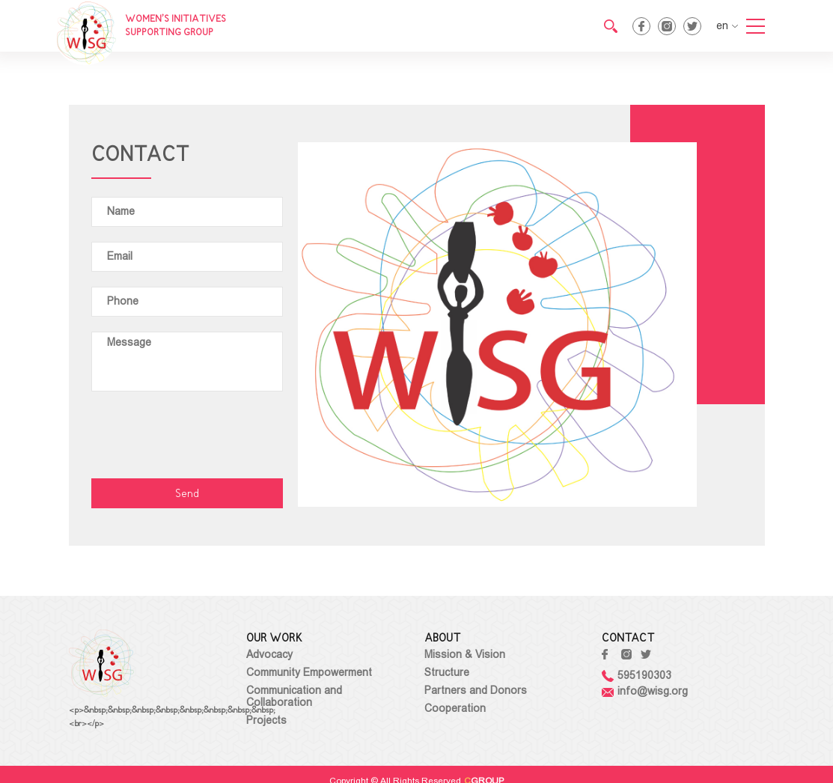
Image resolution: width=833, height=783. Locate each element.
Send (187, 494)
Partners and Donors (475, 690)
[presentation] (205, 435)
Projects (266, 720)
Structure (446, 672)
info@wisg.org (645, 691)
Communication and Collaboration (294, 696)
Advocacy (269, 654)
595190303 (636, 675)
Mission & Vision (464, 654)
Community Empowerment (309, 672)
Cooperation (455, 708)
